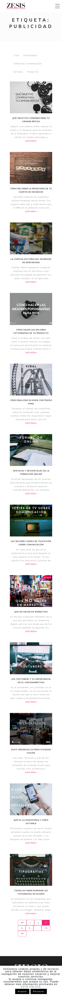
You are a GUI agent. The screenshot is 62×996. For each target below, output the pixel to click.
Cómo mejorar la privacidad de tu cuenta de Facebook (31, 190)
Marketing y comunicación (27, 64)
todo (16, 55)
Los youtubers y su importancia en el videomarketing (31, 680)
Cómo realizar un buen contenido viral (31, 402)
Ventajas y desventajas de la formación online (31, 472)
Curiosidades (30, 55)
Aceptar (22, 991)
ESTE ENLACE (31, 986)
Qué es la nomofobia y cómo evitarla (31, 821)
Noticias (18, 72)
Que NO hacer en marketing (31, 612)
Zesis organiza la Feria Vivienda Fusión (31, 751)
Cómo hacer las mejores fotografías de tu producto (31, 331)
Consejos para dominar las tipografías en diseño (31, 892)
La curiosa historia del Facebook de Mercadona (31, 260)
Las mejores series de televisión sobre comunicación (31, 543)
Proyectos (32, 72)
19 (46, 928)
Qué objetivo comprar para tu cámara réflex (31, 119)
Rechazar (38, 991)
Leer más (31, 141)
